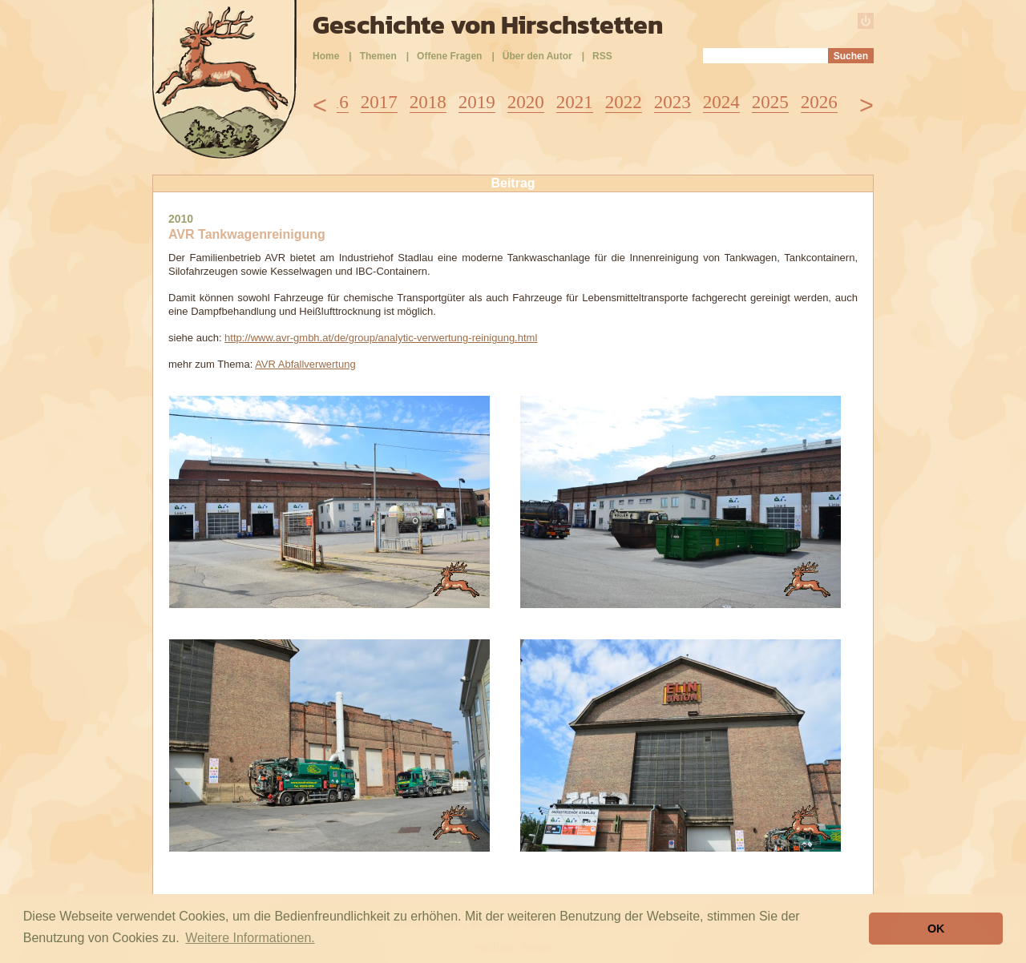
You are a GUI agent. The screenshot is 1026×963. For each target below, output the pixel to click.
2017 (379, 102)
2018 (428, 102)
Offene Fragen (449, 56)
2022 (623, 102)
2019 (476, 102)
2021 (574, 102)
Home (326, 56)
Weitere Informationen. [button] (250, 938)
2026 (819, 102)
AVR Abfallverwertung (305, 364)
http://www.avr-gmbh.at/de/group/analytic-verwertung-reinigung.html (380, 338)
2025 (770, 102)
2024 (721, 102)
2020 (525, 102)
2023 (672, 102)
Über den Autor (537, 56)
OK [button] (936, 928)
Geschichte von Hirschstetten (488, 25)
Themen (378, 56)
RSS (602, 56)
